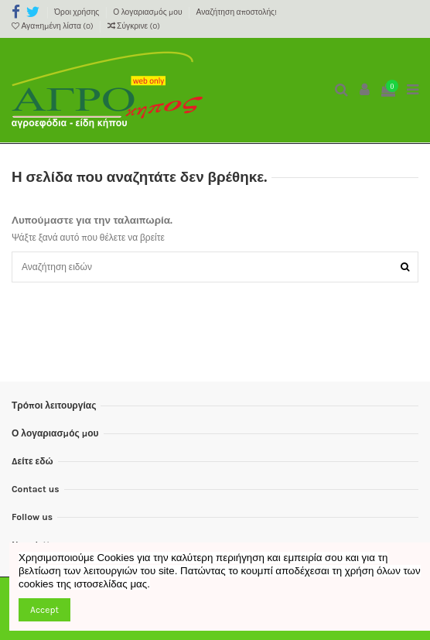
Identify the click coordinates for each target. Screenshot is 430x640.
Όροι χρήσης (77, 12)
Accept (44, 609)
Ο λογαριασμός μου (148, 12)
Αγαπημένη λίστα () (53, 26)
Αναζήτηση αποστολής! (236, 12)
